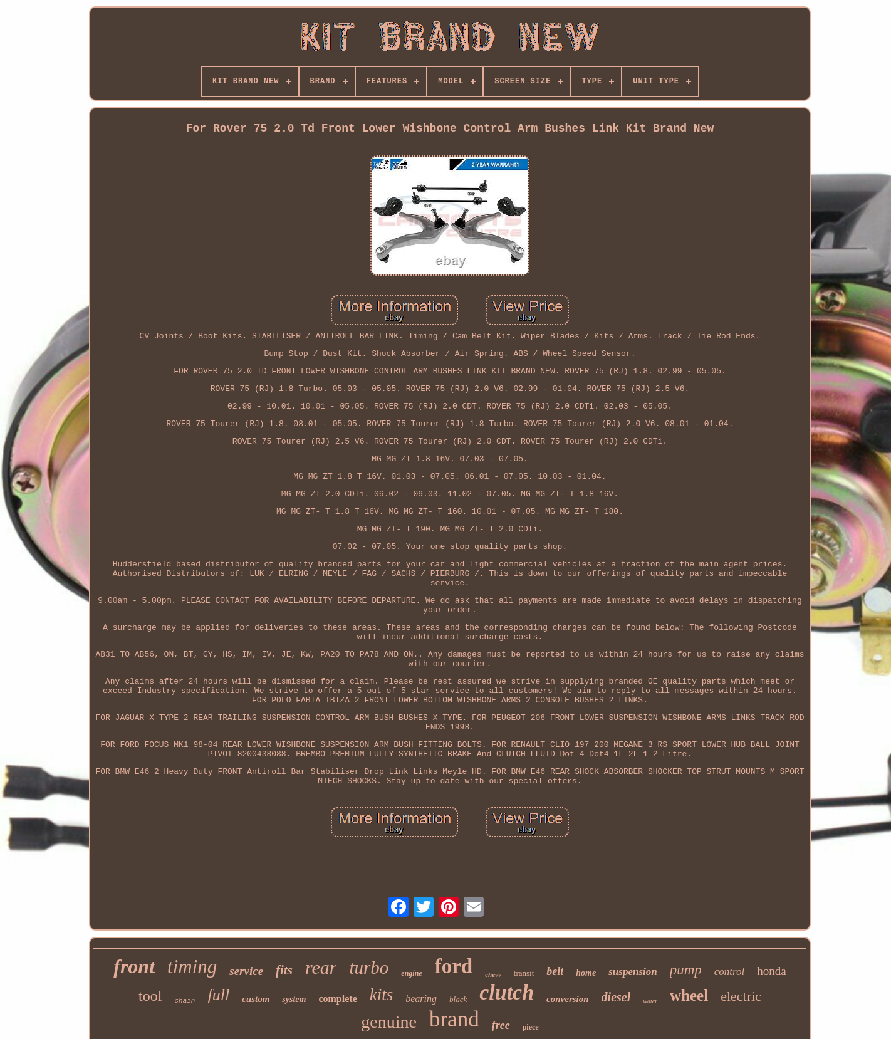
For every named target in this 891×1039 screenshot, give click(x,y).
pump (686, 970)
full (218, 995)
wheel (689, 995)
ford (454, 966)
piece (531, 1027)
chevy (493, 974)
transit (524, 973)
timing (192, 967)
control (729, 972)
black (458, 999)
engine (411, 973)
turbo (368, 968)
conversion (567, 999)
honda (771, 971)
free (501, 1025)
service (246, 971)
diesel (616, 997)
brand (454, 1019)
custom (255, 999)
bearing (421, 998)
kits (381, 994)
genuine (389, 1021)
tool (150, 996)
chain (184, 1001)
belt (554, 971)
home (586, 973)
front (134, 966)
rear (321, 967)
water (650, 1001)
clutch (506, 992)
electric (741, 996)
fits (284, 970)
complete (337, 998)
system (294, 999)
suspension (632, 972)
